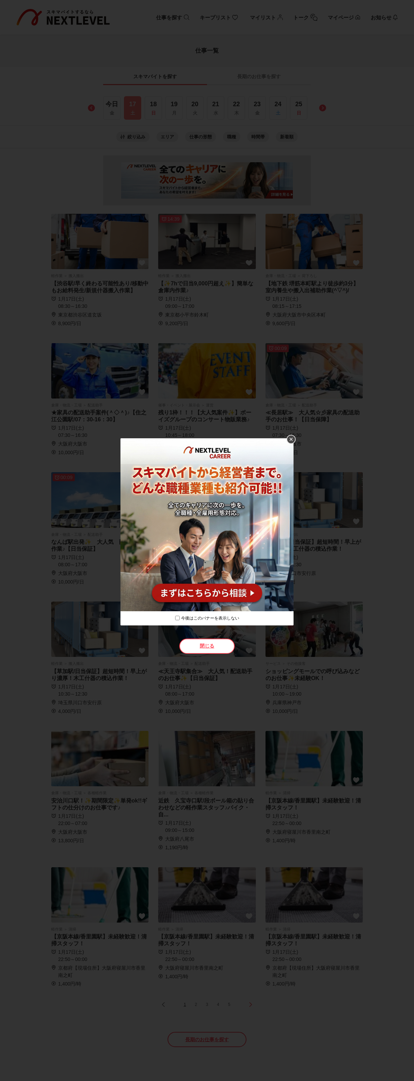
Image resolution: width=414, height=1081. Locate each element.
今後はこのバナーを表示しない (210, 618)
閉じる (207, 646)
